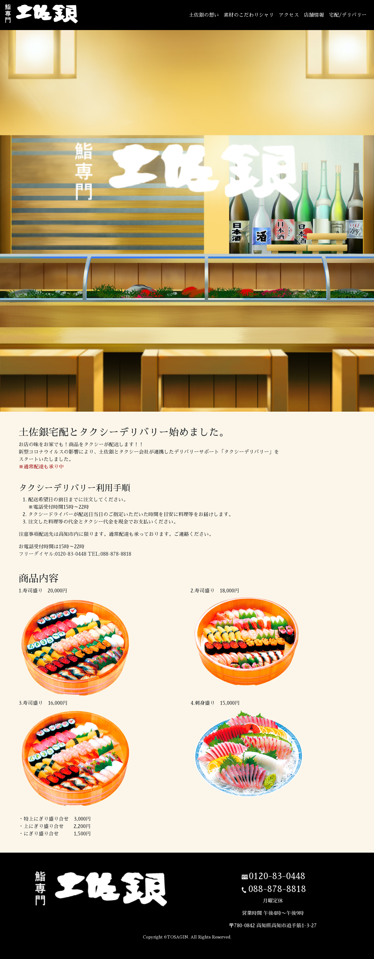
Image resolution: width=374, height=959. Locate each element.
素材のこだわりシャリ (249, 15)
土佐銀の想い (204, 15)
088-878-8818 (277, 889)
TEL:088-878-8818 (109, 554)
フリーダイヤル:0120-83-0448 (52, 554)
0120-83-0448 (277, 876)
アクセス (289, 15)
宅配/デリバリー (348, 15)
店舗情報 (314, 15)
